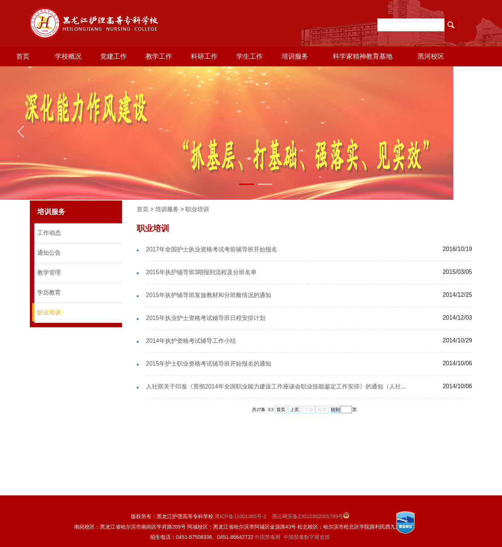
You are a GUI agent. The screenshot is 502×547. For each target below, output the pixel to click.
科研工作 (204, 56)
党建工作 (113, 56)
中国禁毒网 (267, 537)
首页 (22, 56)
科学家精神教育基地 (363, 56)
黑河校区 (431, 56)
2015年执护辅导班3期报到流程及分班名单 (201, 272)
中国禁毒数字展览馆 (306, 537)
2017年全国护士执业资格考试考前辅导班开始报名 (211, 249)
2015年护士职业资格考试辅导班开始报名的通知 (208, 363)
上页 (294, 409)
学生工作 (249, 56)
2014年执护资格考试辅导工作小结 (191, 341)
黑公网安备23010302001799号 (310, 516)
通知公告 (49, 253)
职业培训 (49, 312)
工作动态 (49, 233)
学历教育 (49, 292)
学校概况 (68, 56)
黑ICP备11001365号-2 (240, 516)
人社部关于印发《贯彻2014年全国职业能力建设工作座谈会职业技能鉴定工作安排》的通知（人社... (276, 386)
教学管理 (49, 272)
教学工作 (159, 56)
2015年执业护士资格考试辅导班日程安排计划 (205, 318)
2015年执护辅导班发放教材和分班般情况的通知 (208, 295)
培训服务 (295, 56)
